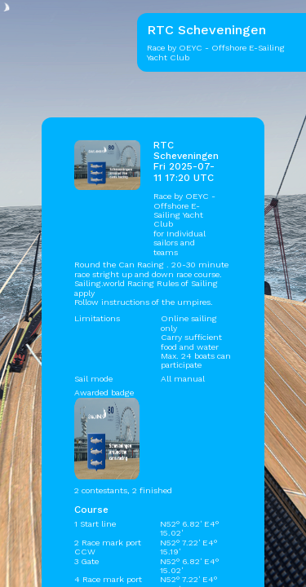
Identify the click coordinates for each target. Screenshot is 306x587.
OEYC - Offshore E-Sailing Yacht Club (184, 210)
